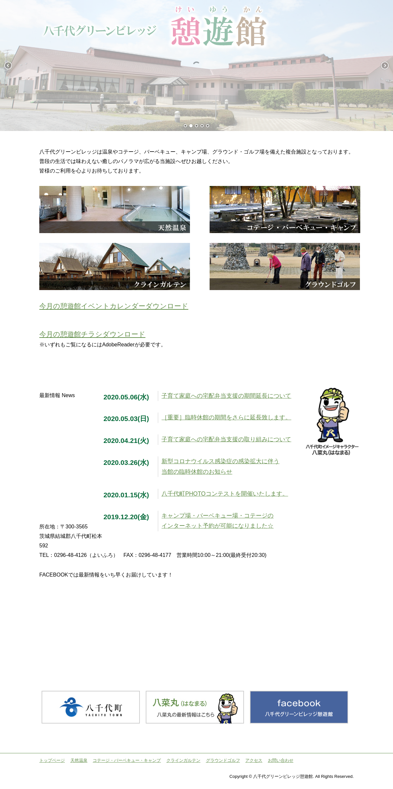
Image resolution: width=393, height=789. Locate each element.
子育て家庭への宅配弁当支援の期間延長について (226, 396)
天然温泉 (78, 760)
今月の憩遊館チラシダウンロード (92, 334)
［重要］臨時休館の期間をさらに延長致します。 (226, 417)
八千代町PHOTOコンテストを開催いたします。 (224, 493)
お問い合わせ (280, 760)
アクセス (253, 760)
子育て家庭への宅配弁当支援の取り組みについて (226, 439)
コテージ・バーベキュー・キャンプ (127, 760)
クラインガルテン (183, 760)
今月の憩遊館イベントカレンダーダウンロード (113, 306)
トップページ (52, 760)
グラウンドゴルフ (223, 760)
